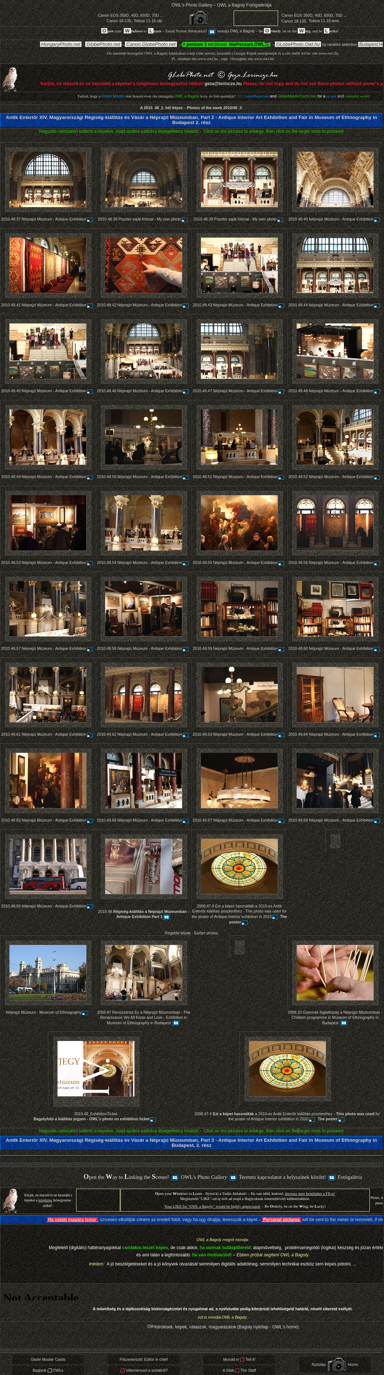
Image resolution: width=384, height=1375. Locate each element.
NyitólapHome (335, 1364)
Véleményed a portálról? (144, 1370)
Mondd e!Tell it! (239, 1359)
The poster (331, 1119)
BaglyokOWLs (48, 1370)
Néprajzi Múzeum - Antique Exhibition (58, 219)
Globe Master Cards (48, 1359)
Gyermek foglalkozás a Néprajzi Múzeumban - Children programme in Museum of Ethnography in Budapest (337, 1017)
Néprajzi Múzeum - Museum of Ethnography (47, 1012)
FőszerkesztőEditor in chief (144, 1359)
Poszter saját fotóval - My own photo (153, 219)
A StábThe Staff (239, 1370)
